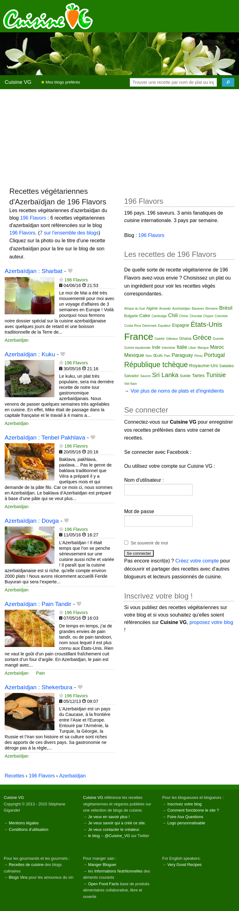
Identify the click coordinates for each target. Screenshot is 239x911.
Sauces (145, 376)
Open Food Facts (103, 883)
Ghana (185, 338)
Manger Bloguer (102, 864)
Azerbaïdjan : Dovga (32, 520)
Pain (40, 673)
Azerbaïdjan (17, 340)
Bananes (198, 308)
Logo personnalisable (186, 823)
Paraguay (182, 355)
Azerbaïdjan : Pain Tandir (38, 604)
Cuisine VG (18, 82)
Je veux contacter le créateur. (114, 829)
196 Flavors (33, 218)
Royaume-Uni (203, 365)
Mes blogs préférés (60, 82)
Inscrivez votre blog (184, 804)
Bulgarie (131, 316)
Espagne (180, 325)
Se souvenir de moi (149, 542)
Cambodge (159, 316)
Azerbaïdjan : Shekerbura (39, 687)
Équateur (164, 325)
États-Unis (206, 324)
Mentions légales (24, 823)
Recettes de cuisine (26, 864)
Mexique (134, 355)
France (138, 336)
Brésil (225, 308)
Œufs (157, 355)
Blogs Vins (18, 877)
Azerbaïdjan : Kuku (30, 354)
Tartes (198, 375)
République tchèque (156, 365)
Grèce (202, 337)
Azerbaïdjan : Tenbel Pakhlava (45, 437)
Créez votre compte (197, 560)
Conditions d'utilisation (28, 829)
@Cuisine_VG (117, 835)
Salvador (131, 376)
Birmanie (211, 308)
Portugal (214, 355)
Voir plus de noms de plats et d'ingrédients (177, 391)
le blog (94, 835)
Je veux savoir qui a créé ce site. (117, 823)
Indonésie (168, 347)
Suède (185, 376)
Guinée (218, 338)
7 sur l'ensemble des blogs (69, 232)
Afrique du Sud (134, 308)
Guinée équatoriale (137, 347)
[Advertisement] (119, 137)
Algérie (152, 308)
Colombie (221, 316)
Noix (149, 356)
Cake (144, 315)
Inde (156, 347)
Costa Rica (132, 325)
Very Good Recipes (184, 864)
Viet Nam (130, 383)
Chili (173, 315)
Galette (160, 338)
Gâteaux (172, 338)
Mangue (203, 347)
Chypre (208, 316)
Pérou (198, 356)
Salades (226, 365)
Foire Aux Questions (185, 816)
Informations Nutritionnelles (118, 871)
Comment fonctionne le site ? (193, 810)
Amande (165, 308)
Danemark (149, 325)
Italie (182, 347)
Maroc (217, 347)
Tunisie (216, 374)
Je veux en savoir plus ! (109, 816)
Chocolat (196, 316)
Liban (192, 347)
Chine (183, 316)
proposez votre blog (211, 622)
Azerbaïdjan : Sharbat (34, 271)
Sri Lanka (165, 374)
